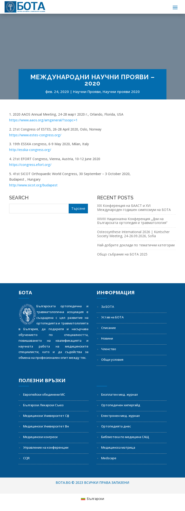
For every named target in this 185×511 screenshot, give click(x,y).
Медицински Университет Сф (46, 415)
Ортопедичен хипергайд (120, 405)
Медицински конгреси (40, 437)
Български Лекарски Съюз (43, 405)
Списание (108, 328)
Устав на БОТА (112, 317)
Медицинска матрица (118, 447)
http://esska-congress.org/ (30, 149)
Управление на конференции (45, 447)
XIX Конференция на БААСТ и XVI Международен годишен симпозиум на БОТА (134, 207)
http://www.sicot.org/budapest (33, 185)
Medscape (108, 458)
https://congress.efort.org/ (30, 164)
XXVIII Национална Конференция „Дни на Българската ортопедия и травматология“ (132, 220)
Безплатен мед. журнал (119, 394)
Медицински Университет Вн (46, 426)
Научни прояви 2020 (121, 91)
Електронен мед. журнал (120, 415)
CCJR (26, 458)
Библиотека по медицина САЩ (125, 437)
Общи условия (112, 359)
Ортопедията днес (116, 426)
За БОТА (107, 306)
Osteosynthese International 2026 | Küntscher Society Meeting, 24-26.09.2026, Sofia (133, 233)
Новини (107, 338)
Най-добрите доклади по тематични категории (136, 245)
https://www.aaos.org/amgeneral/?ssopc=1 (43, 120)
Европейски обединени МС (44, 394)
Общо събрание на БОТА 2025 (122, 254)
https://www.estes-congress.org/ (35, 135)
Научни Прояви (87, 91)
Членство (108, 349)
